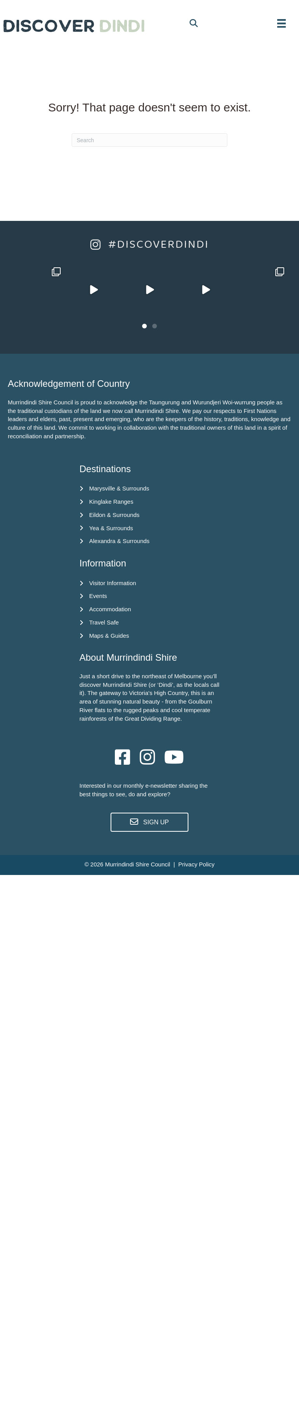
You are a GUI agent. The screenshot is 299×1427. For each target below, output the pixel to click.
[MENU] (281, 23)
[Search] (149, 140)
